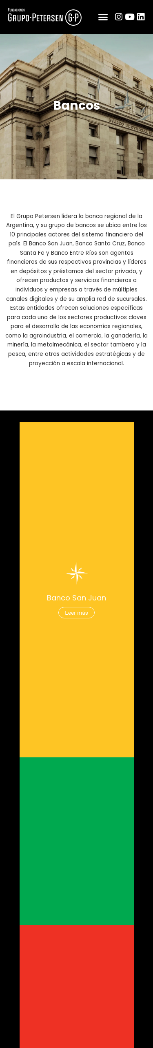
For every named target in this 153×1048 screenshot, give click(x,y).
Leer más (76, 614)
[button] (103, 17)
